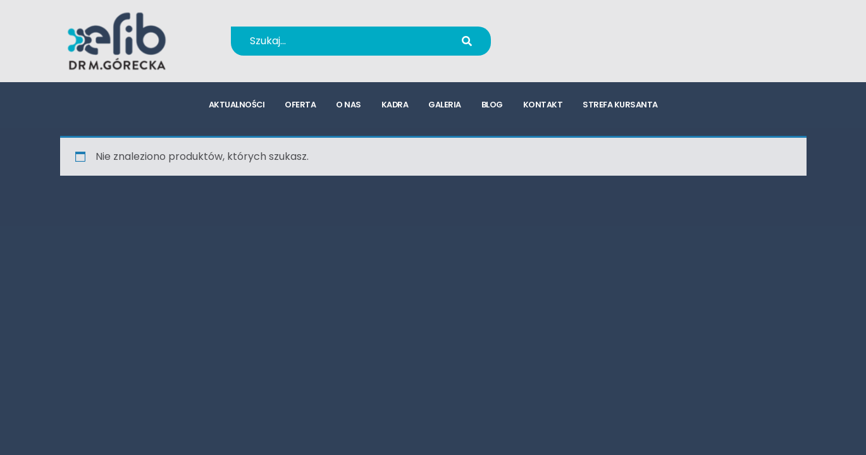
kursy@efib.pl (578, 49)
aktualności (237, 104)
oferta (300, 104)
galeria (444, 104)
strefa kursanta (620, 104)
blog (492, 104)
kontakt (543, 104)
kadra (395, 104)
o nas (348, 104)
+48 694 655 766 (587, 32)
